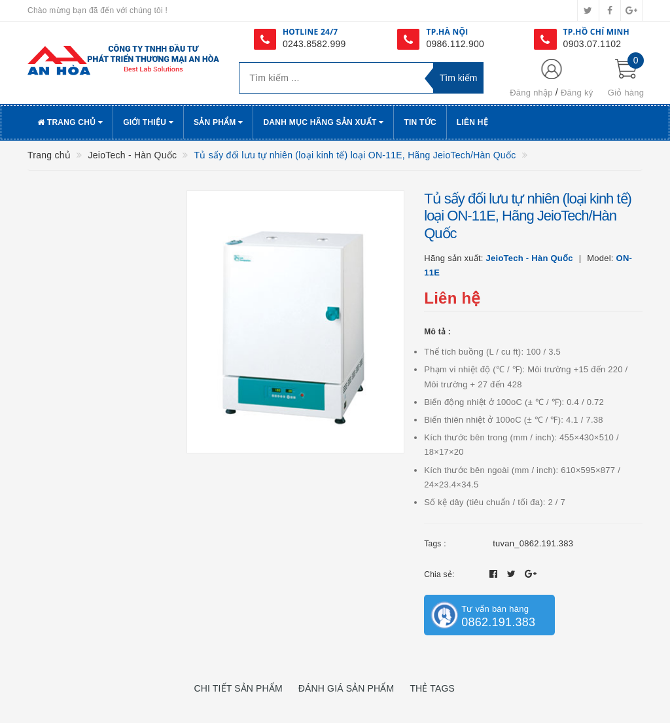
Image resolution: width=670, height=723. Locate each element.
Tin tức (420, 122)
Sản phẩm (218, 122)
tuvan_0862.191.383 (533, 543)
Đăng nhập (531, 92)
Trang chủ (70, 122)
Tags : (435, 543)
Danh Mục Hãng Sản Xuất (323, 122)
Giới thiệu (148, 122)
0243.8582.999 (314, 44)
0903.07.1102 (592, 44)
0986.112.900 (455, 44)
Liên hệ (472, 122)
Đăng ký (577, 92)
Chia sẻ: (439, 574)
